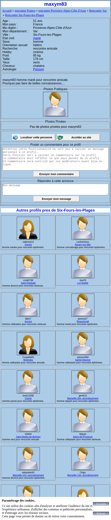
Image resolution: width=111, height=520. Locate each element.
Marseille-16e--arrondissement (82, 398)
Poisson (38, 69)
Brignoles (28, 360)
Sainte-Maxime (82, 360)
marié (37, 38)
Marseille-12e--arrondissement (28, 475)
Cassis (28, 398)
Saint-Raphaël (28, 283)
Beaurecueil (83, 321)
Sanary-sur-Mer (83, 244)
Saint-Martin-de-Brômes (28, 436)
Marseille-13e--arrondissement (82, 475)
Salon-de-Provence (83, 436)
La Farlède (82, 283)
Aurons (28, 244)
